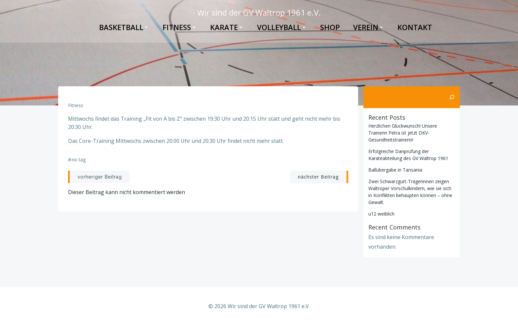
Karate (227, 27)
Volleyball (282, 27)
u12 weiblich (381, 214)
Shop (330, 27)
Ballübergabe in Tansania (395, 170)
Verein (368, 27)
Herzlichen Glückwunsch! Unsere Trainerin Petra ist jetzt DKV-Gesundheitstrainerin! (402, 133)
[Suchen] (452, 97)
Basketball (124, 27)
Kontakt (414, 27)
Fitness (180, 27)
